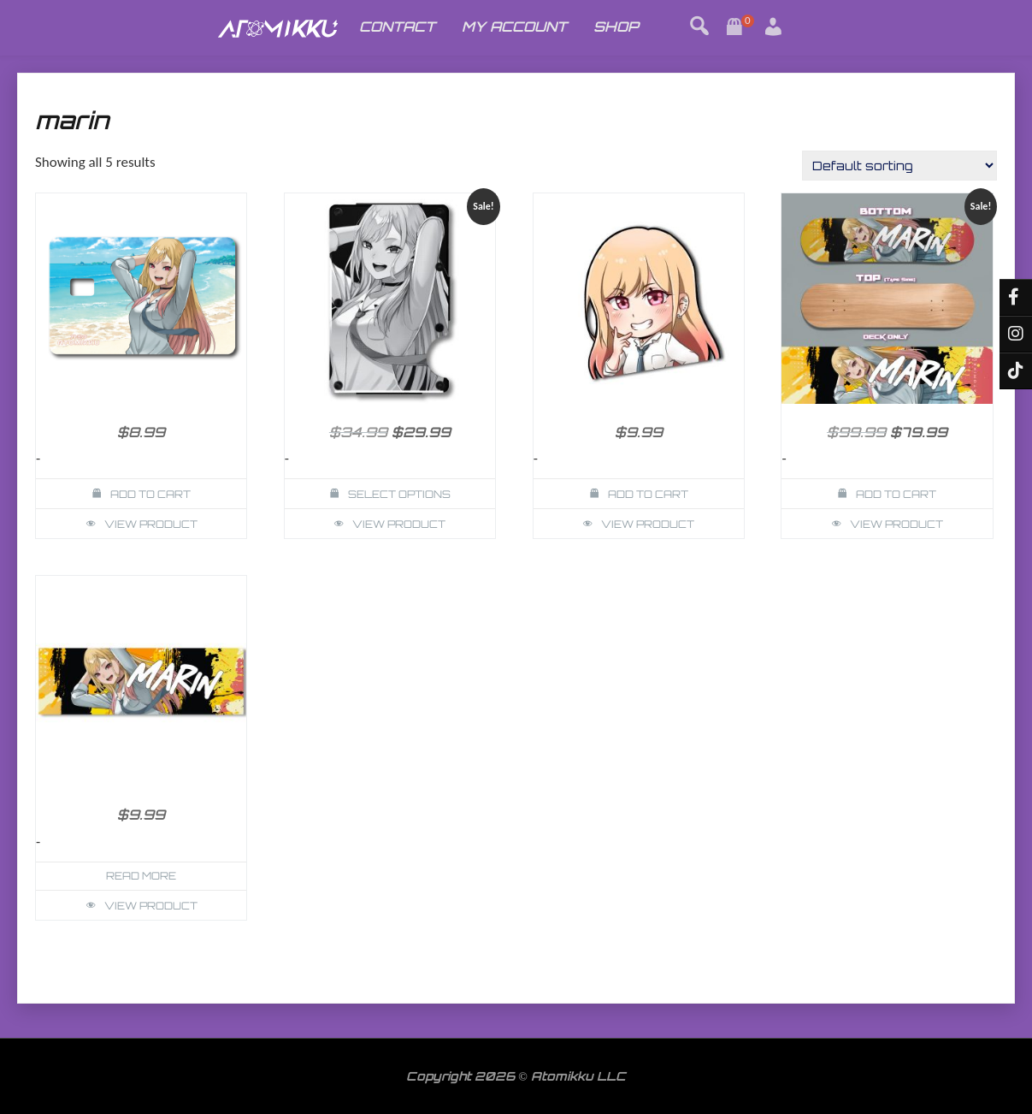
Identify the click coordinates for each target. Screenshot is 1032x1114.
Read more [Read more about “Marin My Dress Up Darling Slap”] (141, 875)
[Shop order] (899, 166)
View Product (151, 524)
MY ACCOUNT (514, 26)
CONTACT (397, 26)
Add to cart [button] (150, 494)
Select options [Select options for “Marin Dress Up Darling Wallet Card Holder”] (399, 494)
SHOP (616, 26)
